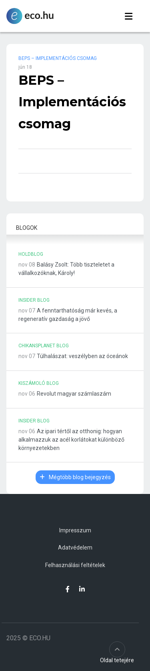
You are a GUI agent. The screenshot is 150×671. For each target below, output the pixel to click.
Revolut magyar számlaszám (74, 393)
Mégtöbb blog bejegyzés (75, 477)
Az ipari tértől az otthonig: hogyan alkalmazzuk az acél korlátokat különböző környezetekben (71, 439)
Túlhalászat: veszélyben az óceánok (82, 356)
